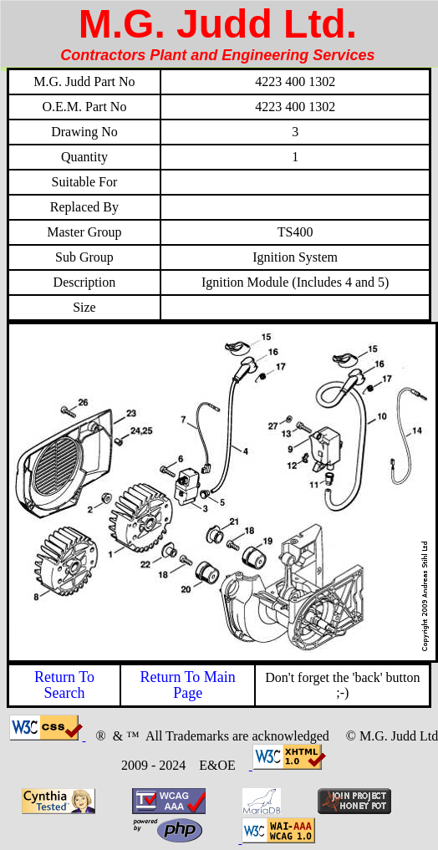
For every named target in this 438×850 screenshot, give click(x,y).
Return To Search (64, 685)
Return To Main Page (187, 685)
